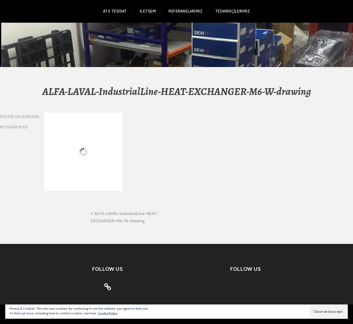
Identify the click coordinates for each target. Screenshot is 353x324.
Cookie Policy (107, 313)
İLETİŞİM (148, 11)
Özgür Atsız (16, 127)
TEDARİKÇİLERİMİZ (232, 11)
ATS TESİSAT (115, 11)
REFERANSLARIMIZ (185, 11)
